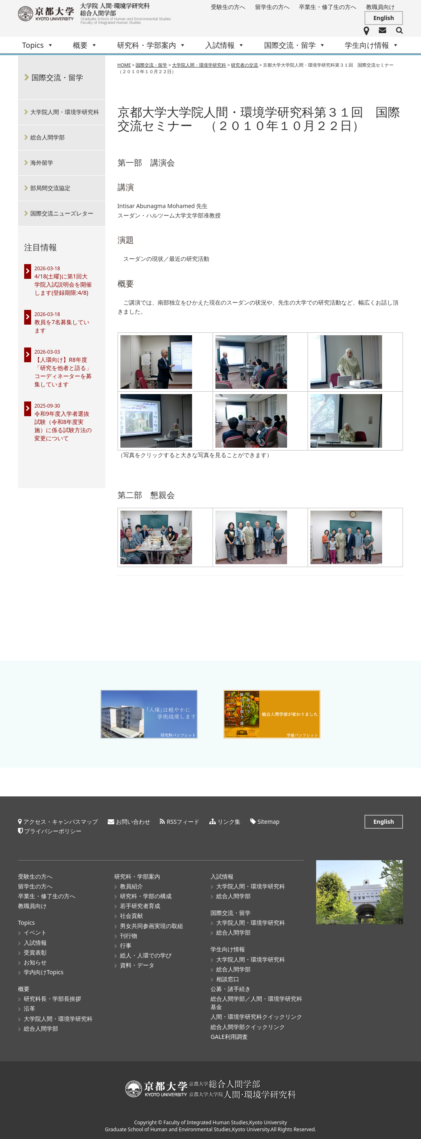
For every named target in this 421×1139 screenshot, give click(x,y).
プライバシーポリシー (52, 831)
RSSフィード (183, 821)
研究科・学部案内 (151, 45)
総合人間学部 (47, 137)
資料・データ (137, 965)
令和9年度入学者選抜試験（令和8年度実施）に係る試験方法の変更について (63, 426)
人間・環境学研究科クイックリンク (256, 1016)
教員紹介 (131, 886)
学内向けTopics (43, 972)
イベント (35, 932)
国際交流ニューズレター (61, 213)
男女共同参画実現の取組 (151, 925)
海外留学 (41, 162)
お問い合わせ (133, 821)
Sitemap (269, 821)
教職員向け (380, 7)
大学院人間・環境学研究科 (64, 112)
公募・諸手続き (230, 989)
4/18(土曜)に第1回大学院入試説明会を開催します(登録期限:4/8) (63, 284)
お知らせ (35, 962)
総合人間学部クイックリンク (247, 1026)
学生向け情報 (372, 45)
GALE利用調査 (228, 1036)
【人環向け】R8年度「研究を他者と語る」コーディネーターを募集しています (63, 372)
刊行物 (128, 935)
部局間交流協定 (50, 188)
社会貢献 (131, 915)
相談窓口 (227, 979)
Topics (38, 45)
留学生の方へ (272, 7)
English (383, 18)
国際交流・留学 (295, 45)
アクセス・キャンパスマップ (60, 821)
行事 (125, 945)
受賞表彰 (35, 952)
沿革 (29, 1008)
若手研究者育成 (140, 906)
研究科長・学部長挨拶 (52, 998)
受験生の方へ (228, 7)
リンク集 (228, 821)
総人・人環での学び (146, 955)
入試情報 (224, 45)
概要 (85, 45)
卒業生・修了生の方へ (327, 7)
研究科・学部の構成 (146, 896)
